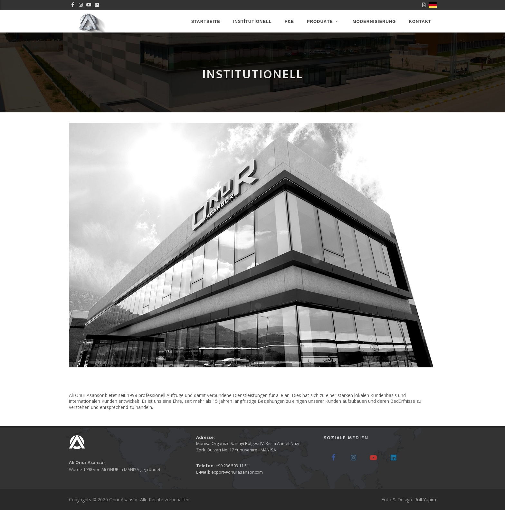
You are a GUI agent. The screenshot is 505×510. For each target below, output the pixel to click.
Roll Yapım (425, 499)
